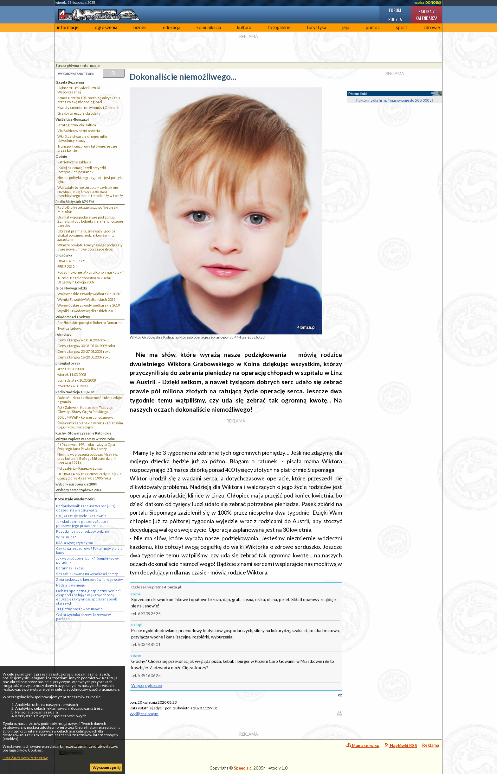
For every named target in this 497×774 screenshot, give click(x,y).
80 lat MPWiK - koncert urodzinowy (85, 417)
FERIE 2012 (65, 266)
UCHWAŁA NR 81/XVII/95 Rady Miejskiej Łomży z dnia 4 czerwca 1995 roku (90, 476)
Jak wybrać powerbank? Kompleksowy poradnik (87, 560)
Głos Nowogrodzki (71, 288)
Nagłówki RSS (400, 745)
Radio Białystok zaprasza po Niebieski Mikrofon (87, 209)
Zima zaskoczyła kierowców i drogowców (89, 579)
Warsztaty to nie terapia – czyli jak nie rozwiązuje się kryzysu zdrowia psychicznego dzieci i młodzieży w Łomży (90, 191)
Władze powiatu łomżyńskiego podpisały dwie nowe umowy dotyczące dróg (90, 247)
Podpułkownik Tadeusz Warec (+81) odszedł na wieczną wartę (85, 508)
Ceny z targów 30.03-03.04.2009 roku (86, 346)
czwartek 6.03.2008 (72, 386)
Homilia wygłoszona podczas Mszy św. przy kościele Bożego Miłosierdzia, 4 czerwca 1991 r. (87, 458)
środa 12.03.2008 (70, 369)
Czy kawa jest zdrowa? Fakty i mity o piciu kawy (89, 550)
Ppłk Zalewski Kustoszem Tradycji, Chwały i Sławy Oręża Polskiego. (85, 409)
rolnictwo (63, 334)
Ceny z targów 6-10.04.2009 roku (83, 340)
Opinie (61, 156)
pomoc (373, 27)
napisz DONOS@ (428, 2)
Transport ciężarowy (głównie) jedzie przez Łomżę (87, 148)
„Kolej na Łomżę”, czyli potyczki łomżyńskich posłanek (81, 170)
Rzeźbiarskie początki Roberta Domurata (90, 322)
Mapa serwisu (362, 745)
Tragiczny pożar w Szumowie (79, 609)
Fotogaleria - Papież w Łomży (80, 468)
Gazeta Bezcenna (69, 82)
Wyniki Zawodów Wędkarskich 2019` (86, 299)
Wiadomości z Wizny (72, 317)
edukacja (171, 27)
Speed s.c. (243, 768)
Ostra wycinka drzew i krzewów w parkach (83, 616)
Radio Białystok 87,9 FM (74, 202)
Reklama (430, 745)
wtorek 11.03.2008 (71, 374)
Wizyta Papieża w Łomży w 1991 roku (85, 439)
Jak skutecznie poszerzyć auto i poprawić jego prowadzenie (82, 523)
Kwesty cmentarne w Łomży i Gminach (88, 107)
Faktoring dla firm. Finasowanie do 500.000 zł (394, 100)
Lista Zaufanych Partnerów (25, 757)
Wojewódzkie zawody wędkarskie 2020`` (89, 294)
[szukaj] (76, 74)
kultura (244, 27)
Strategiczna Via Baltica (76, 125)
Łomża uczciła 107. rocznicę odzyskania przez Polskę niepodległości (88, 100)
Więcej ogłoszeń (146, 685)
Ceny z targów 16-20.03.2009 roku (84, 357)
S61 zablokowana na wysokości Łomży (87, 574)
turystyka (316, 27)
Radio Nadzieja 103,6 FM (74, 392)
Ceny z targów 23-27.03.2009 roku (84, 351)
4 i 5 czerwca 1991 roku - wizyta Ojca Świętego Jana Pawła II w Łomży (86, 446)
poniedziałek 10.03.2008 (76, 380)
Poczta (395, 19)
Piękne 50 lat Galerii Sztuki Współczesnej (78, 90)
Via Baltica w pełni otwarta (78, 131)
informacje (68, 27)
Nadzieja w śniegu (70, 585)
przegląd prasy (67, 363)
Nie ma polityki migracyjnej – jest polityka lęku (90, 179)
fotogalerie (279, 27)
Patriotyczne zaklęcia (74, 162)
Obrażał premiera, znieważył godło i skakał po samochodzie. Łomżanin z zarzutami (86, 235)
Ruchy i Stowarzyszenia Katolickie (83, 433)
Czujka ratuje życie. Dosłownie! (81, 516)
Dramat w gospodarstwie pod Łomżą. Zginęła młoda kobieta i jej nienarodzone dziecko (90, 221)
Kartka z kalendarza (426, 14)
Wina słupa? (66, 537)
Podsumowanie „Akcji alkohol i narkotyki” (90, 272)
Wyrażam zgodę (106, 767)
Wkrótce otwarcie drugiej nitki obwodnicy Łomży (82, 138)
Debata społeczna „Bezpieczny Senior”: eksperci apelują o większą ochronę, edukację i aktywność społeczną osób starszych (88, 597)
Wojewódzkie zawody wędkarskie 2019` (89, 305)
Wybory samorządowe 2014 (78, 490)
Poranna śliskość (70, 568)
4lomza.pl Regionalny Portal (86, 749)
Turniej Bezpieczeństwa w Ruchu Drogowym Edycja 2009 (84, 280)
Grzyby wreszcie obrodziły (78, 113)
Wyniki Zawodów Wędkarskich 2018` (86, 311)
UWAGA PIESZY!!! (72, 261)
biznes (139, 27)
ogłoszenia (106, 27)
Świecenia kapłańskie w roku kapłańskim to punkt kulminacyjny (90, 425)
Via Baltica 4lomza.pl (72, 119)
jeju (345, 27)
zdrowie (431, 27)
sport (401, 27)
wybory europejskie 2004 (76, 484)
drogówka (63, 255)
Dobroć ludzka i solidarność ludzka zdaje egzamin (89, 400)
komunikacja (209, 27)
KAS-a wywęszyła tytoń (74, 543)
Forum (395, 10)
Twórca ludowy (69, 328)
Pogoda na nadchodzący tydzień (82, 531)
